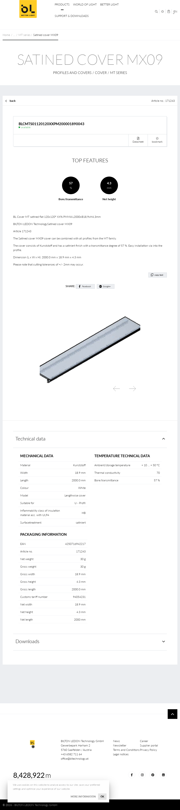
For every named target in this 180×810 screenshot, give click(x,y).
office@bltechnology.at (74, 758)
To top (172, 714)
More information (83, 796)
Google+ (107, 286)
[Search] (156, 11)
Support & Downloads (72, 15)
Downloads (27, 641)
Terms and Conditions (126, 749)
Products (62, 4)
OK (102, 796)
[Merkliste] (162, 11)
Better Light (109, 4)
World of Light (85, 4)
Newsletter (119, 745)
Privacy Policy (148, 749)
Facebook (86, 286)
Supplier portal (149, 745)
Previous (116, 389)
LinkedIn (163, 774)
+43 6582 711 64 (71, 754)
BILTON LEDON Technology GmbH (28, 9)
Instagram (142, 774)
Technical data (30, 439)
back (13, 100)
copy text (159, 275)
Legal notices (121, 754)
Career (144, 741)
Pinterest (152, 774)
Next (132, 389)
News (116, 741)
